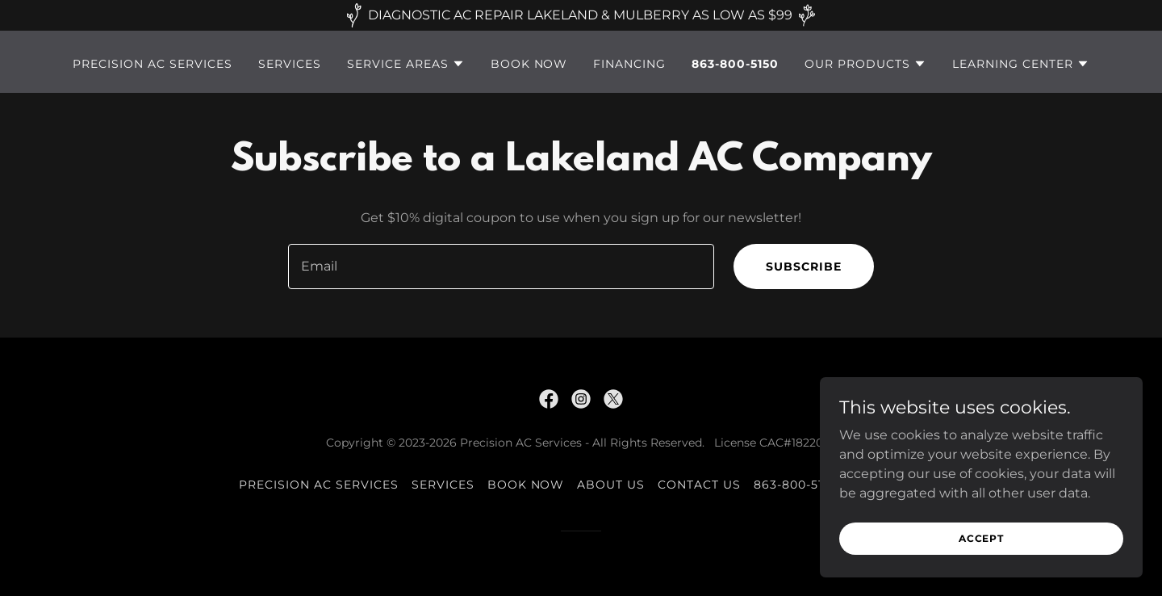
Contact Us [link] (699, 484)
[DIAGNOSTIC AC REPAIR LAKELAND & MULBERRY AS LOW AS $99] (581, 15)
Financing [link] (629, 64)
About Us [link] (611, 484)
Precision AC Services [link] (152, 64)
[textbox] (500, 266)
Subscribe (804, 266)
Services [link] (289, 64)
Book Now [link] (529, 64)
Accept (981, 538)
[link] (549, 399)
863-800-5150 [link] (735, 64)
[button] (406, 63)
